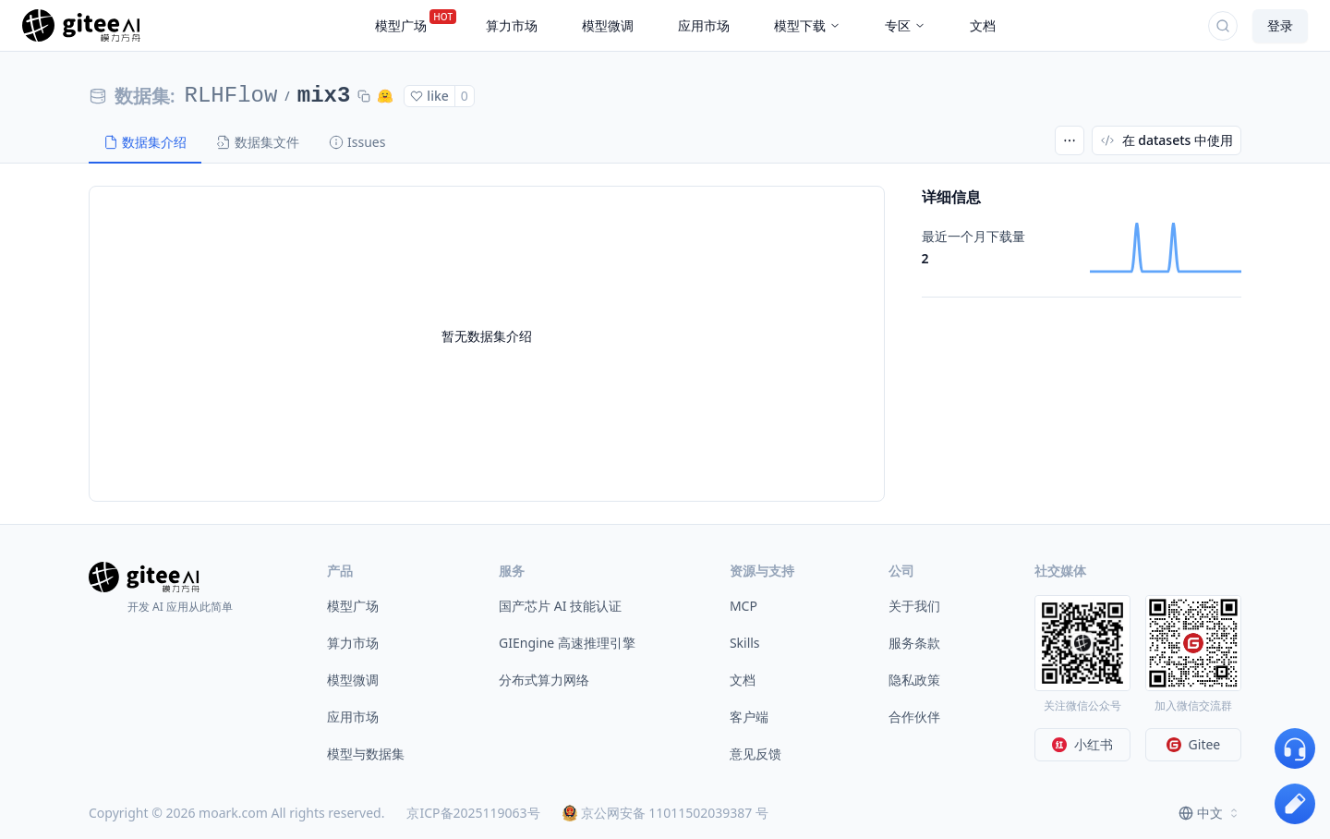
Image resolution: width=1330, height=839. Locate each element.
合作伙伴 (914, 716)
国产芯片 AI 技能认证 (560, 605)
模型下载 (807, 25)
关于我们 (914, 605)
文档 (743, 679)
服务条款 (914, 642)
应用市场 (353, 716)
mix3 (324, 95)
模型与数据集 (366, 753)
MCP (743, 605)
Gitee (1194, 744)
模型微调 (353, 679)
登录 (1280, 25)
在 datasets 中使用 (1166, 140)
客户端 (749, 716)
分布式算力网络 (544, 679)
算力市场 (353, 642)
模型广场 (353, 605)
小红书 (1082, 744)
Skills (745, 642)
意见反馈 (755, 753)
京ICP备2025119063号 (472, 812)
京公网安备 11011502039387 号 (665, 812)
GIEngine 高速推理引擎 (567, 642)
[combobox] (1210, 813)
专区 (905, 25)
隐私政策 (914, 679)
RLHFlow (231, 95)
